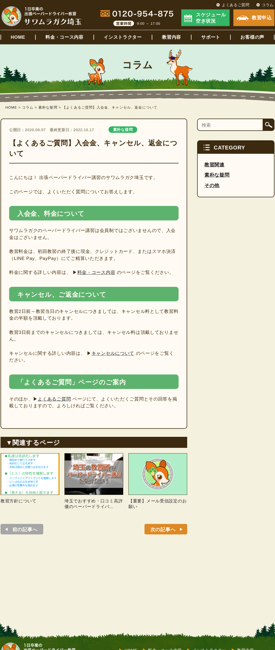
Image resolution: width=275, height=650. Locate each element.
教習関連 (214, 164)
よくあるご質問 (235, 5)
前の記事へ (25, 529)
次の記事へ (163, 529)
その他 (211, 185)
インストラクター (123, 37)
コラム (268, 5)
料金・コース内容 (64, 37)
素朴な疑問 (123, 129)
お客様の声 (252, 37)
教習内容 (171, 37)
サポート (210, 37)
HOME (18, 37)
